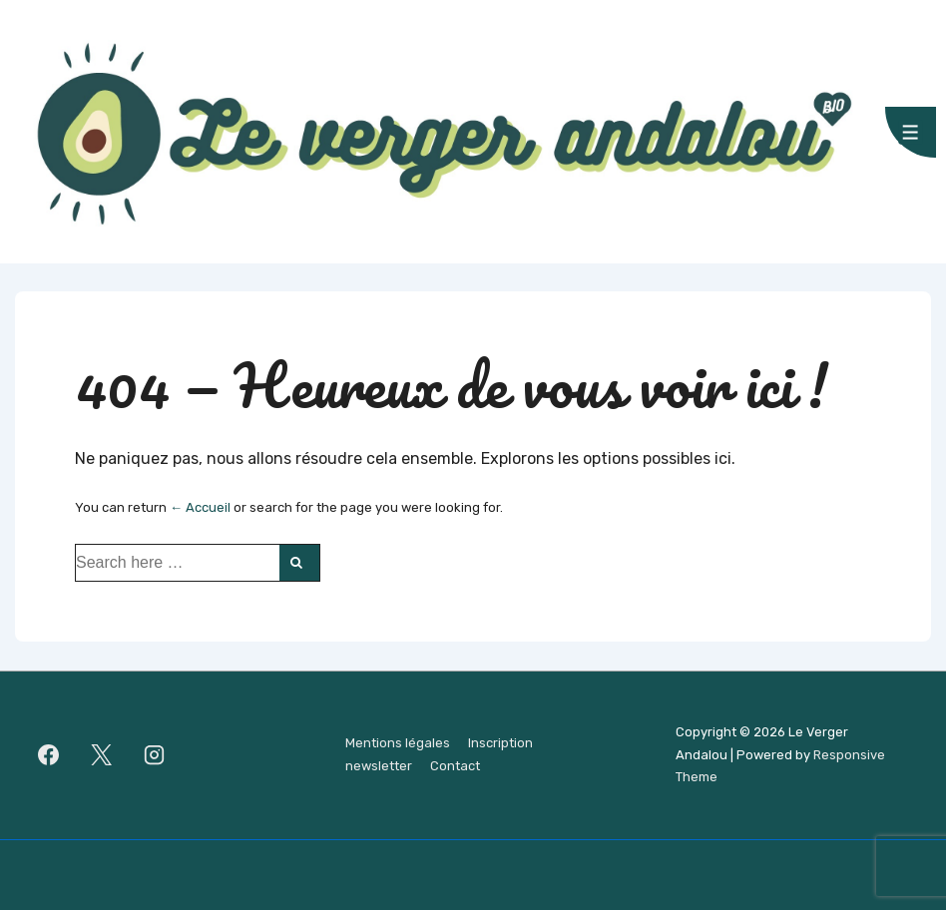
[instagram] (155, 755)
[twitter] (102, 755)
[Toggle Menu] (910, 132)
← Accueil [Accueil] (200, 507)
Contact (455, 765)
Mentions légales (397, 742)
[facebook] (49, 755)
